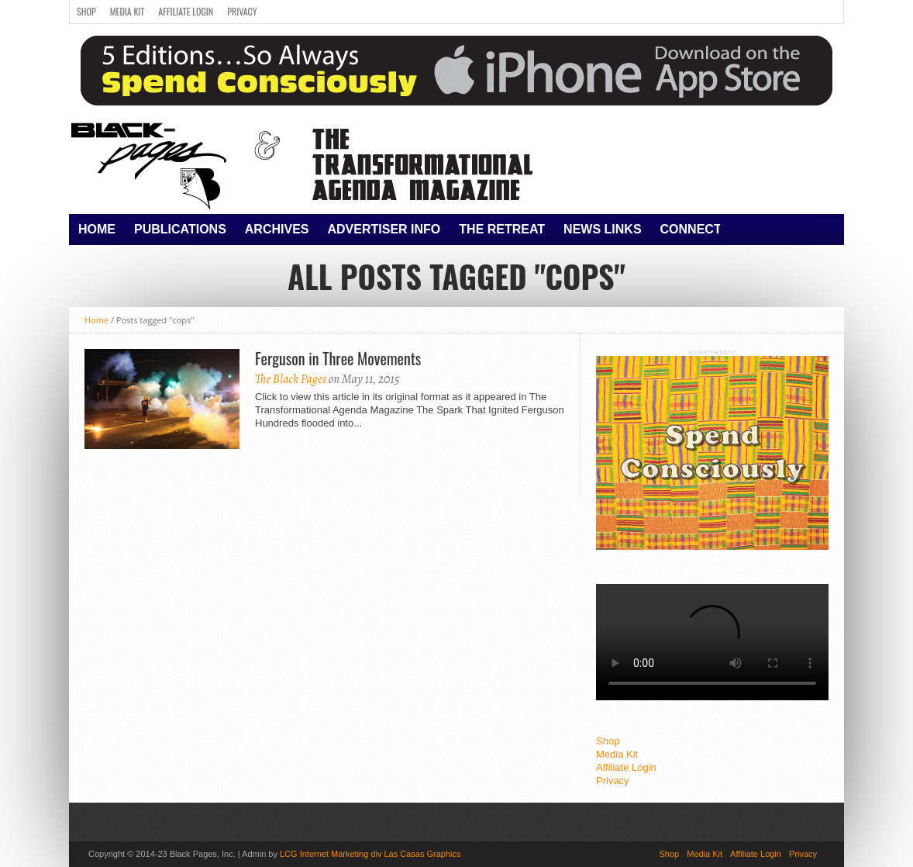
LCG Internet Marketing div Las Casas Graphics (370, 853)
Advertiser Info (384, 229)
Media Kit (127, 11)
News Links (602, 229)
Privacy (242, 11)
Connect (691, 229)
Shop (86, 11)
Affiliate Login (185, 11)
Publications (180, 229)
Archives (277, 229)
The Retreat (502, 229)
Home (96, 229)
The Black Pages (290, 379)
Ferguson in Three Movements (338, 358)
